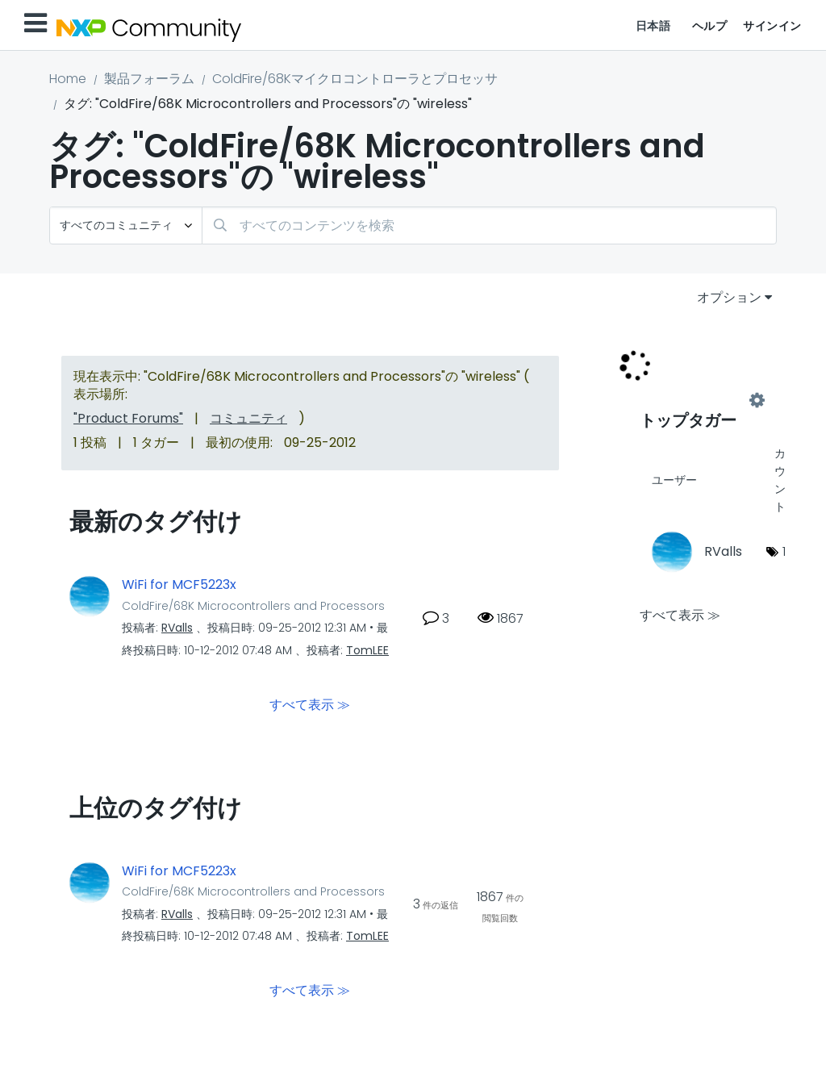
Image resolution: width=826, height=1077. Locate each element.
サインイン (772, 26)
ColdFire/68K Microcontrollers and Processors (253, 606)
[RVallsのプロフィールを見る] (177, 628)
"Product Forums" (128, 418)
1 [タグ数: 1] (784, 551)
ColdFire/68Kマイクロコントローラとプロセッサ (355, 78)
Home (67, 78)
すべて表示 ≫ (309, 704)
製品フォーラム (149, 78)
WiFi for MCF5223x (179, 585)
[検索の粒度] (126, 225)
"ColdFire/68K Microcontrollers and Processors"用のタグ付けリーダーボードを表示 (699, 401)
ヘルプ (710, 26)
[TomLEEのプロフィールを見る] (367, 650)
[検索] (489, 225)
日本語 (653, 26)
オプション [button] (729, 297)
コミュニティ (248, 418)
